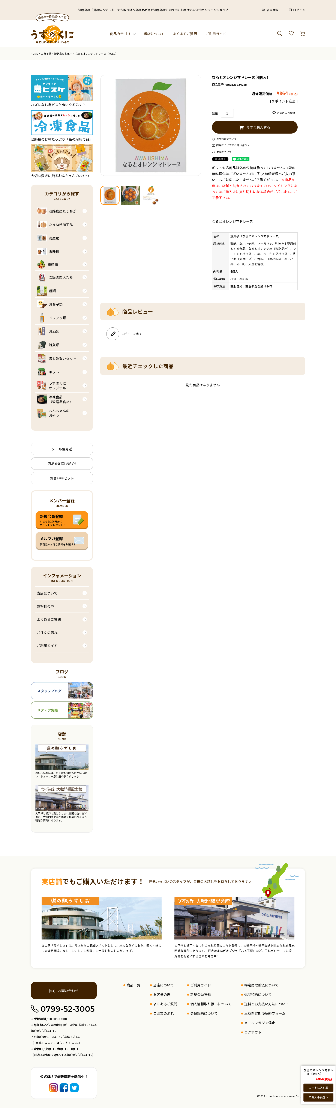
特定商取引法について (261, 985)
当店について (154, 33)
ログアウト (252, 1032)
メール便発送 (62, 449)
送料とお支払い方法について (266, 1003)
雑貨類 (48, 345)
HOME (34, 53)
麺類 (46, 291)
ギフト (48, 372)
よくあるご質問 (185, 33)
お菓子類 (46, 53)
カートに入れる (318, 1087)
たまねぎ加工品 (55, 224)
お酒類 (48, 331)
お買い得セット (62, 478)
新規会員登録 (200, 994)
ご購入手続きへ (318, 1097)
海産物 (48, 238)
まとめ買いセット (56, 358)
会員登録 (270, 9)
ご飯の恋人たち (55, 277)
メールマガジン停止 (259, 1022)
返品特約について (226, 139)
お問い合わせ (64, 991)
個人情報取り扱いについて (210, 1003)
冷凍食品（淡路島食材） (55, 399)
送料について (224, 152)
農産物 (47, 264)
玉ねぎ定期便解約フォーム (264, 1013)
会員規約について (204, 1013)
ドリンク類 (51, 318)
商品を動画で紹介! (62, 463)
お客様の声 (45, 606)
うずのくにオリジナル (51, 386)
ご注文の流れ (47, 632)
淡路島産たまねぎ (56, 211)
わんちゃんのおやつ (53, 413)
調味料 (48, 251)
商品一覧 (133, 985)
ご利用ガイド (216, 33)
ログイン (296, 9)
